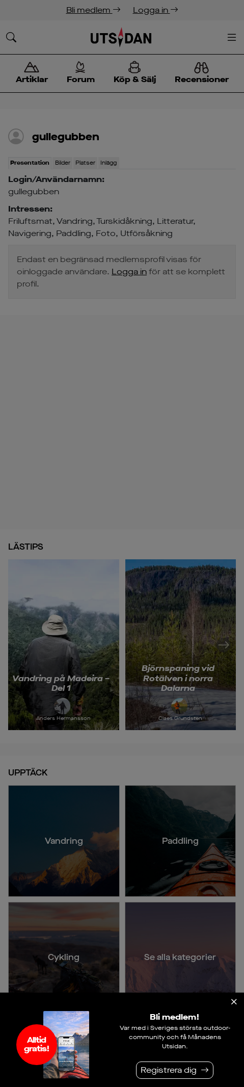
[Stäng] (234, 1002)
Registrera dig (169, 1070)
